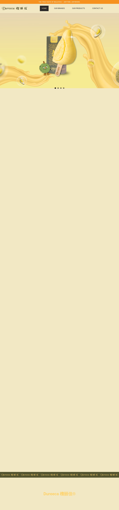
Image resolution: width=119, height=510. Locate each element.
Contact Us (97, 8)
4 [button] (63, 88)
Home (44, 8)
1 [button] (55, 88)
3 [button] (61, 88)
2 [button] (58, 88)
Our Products (78, 8)
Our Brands (59, 8)
